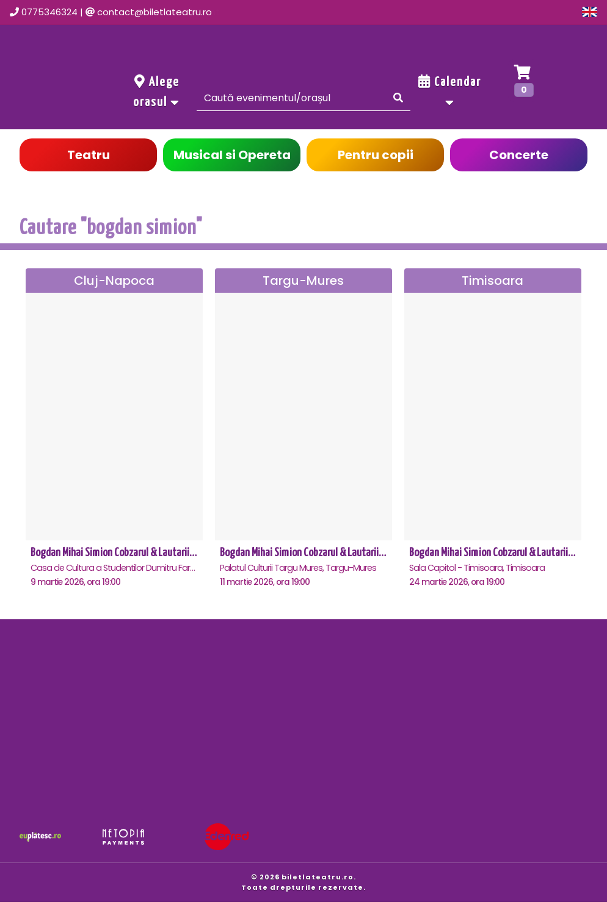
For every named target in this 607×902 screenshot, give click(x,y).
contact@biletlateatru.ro (154, 11)
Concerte (518, 154)
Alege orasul (156, 91)
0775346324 (49, 11)
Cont (472, 11)
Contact (413, 11)
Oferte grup (538, 11)
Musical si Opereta (232, 154)
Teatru (88, 154)
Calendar (449, 91)
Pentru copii (375, 154)
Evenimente (340, 11)
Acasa (272, 11)
